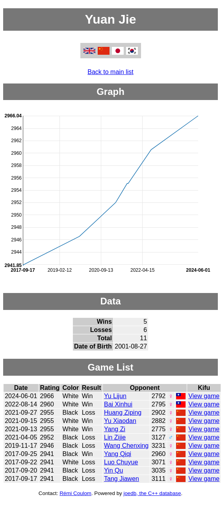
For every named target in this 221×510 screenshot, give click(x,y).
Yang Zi (114, 429)
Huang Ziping (122, 412)
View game (203, 396)
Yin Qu (113, 470)
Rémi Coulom (75, 493)
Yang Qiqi (117, 454)
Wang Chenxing (126, 445)
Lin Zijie (115, 437)
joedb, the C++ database (152, 493)
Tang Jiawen (121, 478)
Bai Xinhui (118, 404)
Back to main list (110, 72)
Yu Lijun (115, 396)
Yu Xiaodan (120, 420)
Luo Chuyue (121, 462)
